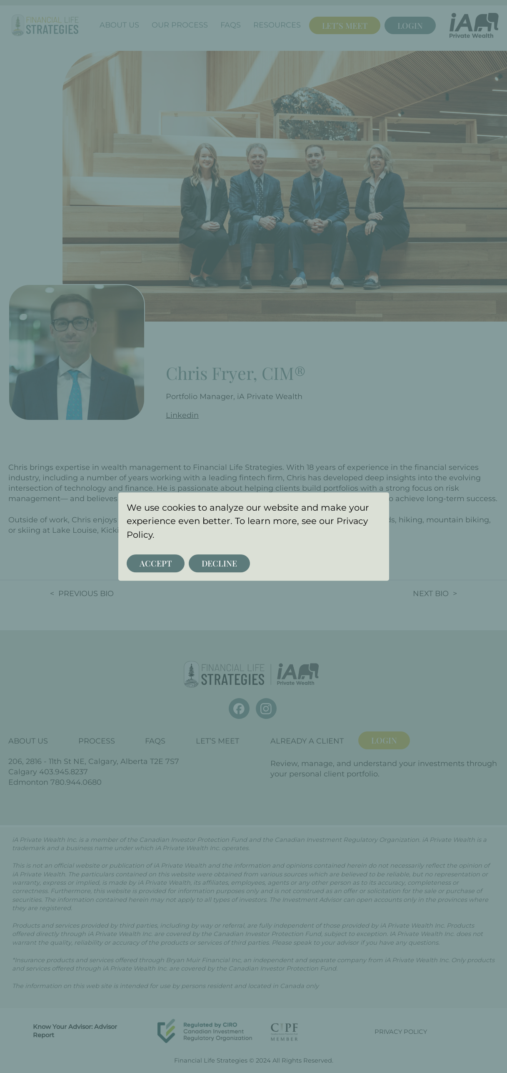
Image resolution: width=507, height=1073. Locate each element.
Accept (155, 563)
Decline (217, 563)
